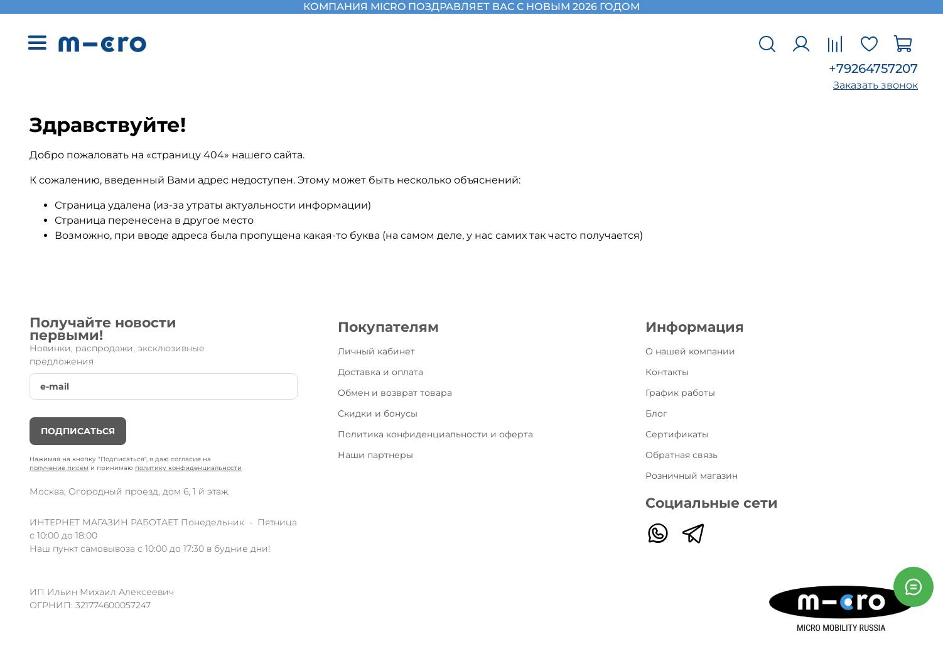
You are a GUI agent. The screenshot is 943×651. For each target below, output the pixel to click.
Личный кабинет (376, 351)
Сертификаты (677, 434)
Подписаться (78, 431)
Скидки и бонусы (378, 413)
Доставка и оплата (380, 372)
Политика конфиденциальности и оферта (435, 434)
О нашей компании (690, 351)
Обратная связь (681, 455)
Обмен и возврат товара (395, 392)
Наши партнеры (375, 455)
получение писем (59, 468)
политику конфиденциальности (188, 468)
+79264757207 (873, 68)
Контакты (667, 372)
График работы (680, 392)
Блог (656, 413)
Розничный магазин (691, 475)
